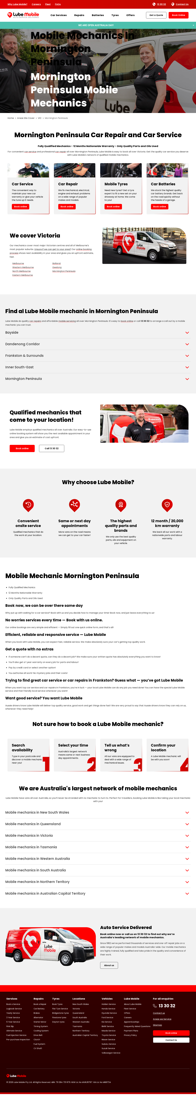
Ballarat (56, 263)
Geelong (57, 267)
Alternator (38, 1038)
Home (10, 118)
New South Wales (81, 1025)
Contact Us (180, 4)
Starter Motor (40, 1042)
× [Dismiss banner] (193, 25)
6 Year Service (13, 1042)
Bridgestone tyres (60, 1034)
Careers (36, 4)
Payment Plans (131, 1051)
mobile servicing (67, 321)
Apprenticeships (131, 1042)
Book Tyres (57, 1025)
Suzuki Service (108, 1069)
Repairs (79, 15)
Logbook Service (14, 1029)
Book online (20, 206)
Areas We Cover (26, 118)
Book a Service (13, 1025)
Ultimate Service (14, 1051)
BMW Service (108, 1047)
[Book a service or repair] (98, 25)
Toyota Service (109, 1056)
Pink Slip (10, 1047)
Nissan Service (108, 1060)
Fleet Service (130, 1029)
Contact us (159, 1034)
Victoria (76, 1029)
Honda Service (108, 1029)
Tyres (115, 15)
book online (127, 321)
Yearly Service (13, 1034)
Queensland (78, 1034)
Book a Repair (40, 1025)
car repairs (35, 321)
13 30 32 (159, 4)
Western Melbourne (23, 267)
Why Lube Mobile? (17, 4)
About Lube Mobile (132, 1025)
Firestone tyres (59, 1038)
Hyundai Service (109, 1034)
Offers (130, 15)
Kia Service (107, 1042)
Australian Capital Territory (85, 1056)
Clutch (37, 1060)
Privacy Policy (130, 1056)
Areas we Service (162, 1040)
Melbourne (18, 263)
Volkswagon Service (111, 1073)
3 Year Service (13, 1038)
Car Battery (39, 1029)
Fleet (48, 4)
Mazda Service (108, 1051)
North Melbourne (21, 271)
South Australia (80, 1038)
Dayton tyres (58, 1042)
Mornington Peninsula (63, 271)
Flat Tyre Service (60, 1029)
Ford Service (107, 1038)
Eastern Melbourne (22, 275)
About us (109, 986)
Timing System (41, 1047)
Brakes (37, 1034)
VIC (40, 118)
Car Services (58, 15)
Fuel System (39, 1065)
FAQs (58, 4)
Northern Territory (81, 1051)
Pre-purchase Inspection (18, 1060)
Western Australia (81, 1042)
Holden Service (109, 1025)
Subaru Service (109, 1065)
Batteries (98, 15)
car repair (60, 151)
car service (30, 151)
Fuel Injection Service (16, 1056)
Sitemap (157, 1046)
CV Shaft (38, 1069)
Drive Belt (38, 1056)
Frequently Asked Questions (137, 1047)
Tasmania (77, 1047)
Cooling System (41, 1051)
